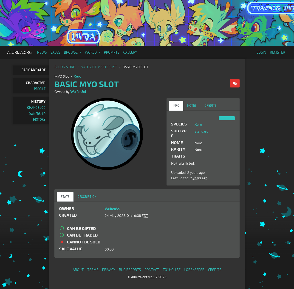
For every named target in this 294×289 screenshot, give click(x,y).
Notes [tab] (192, 106)
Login (261, 52)
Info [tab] (176, 106)
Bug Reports (130, 269)
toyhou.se (172, 269)
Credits (214, 269)
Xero (77, 76)
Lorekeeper (194, 269)
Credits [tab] (210, 106)
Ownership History (37, 116)
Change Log (36, 108)
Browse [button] (71, 52)
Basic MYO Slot (33, 70)
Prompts (112, 52)
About (78, 269)
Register (277, 52)
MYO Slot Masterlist (99, 67)
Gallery (130, 52)
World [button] (91, 52)
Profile (39, 89)
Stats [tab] (65, 197)
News (42, 52)
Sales (55, 52)
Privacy (108, 269)
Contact (151, 269)
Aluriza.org (19, 52)
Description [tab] (86, 197)
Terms (92, 269)
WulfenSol (78, 92)
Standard (201, 131)
